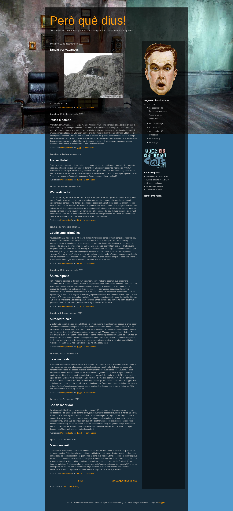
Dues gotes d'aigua (154, 186)
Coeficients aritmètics (65, 232)
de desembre (155, 108)
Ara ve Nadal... (60, 160)
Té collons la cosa (154, 189)
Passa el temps (60, 119)
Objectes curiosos (154, 183)
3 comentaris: (90, 263)
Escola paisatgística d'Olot (157, 180)
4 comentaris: (90, 220)
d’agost (152, 135)
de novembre (155, 123)
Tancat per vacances (64, 49)
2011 (149, 104)
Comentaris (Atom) (71, 486)
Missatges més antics (124, 480)
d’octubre (153, 127)
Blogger (161, 502)
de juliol (152, 138)
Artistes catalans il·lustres (157, 176)
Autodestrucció (60, 319)
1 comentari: (89, 107)
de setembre (155, 131)
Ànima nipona (59, 276)
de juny (152, 142)
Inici (80, 480)
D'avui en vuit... (60, 445)
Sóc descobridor (61, 405)
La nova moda (60, 359)
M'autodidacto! (60, 192)
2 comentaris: (89, 306)
